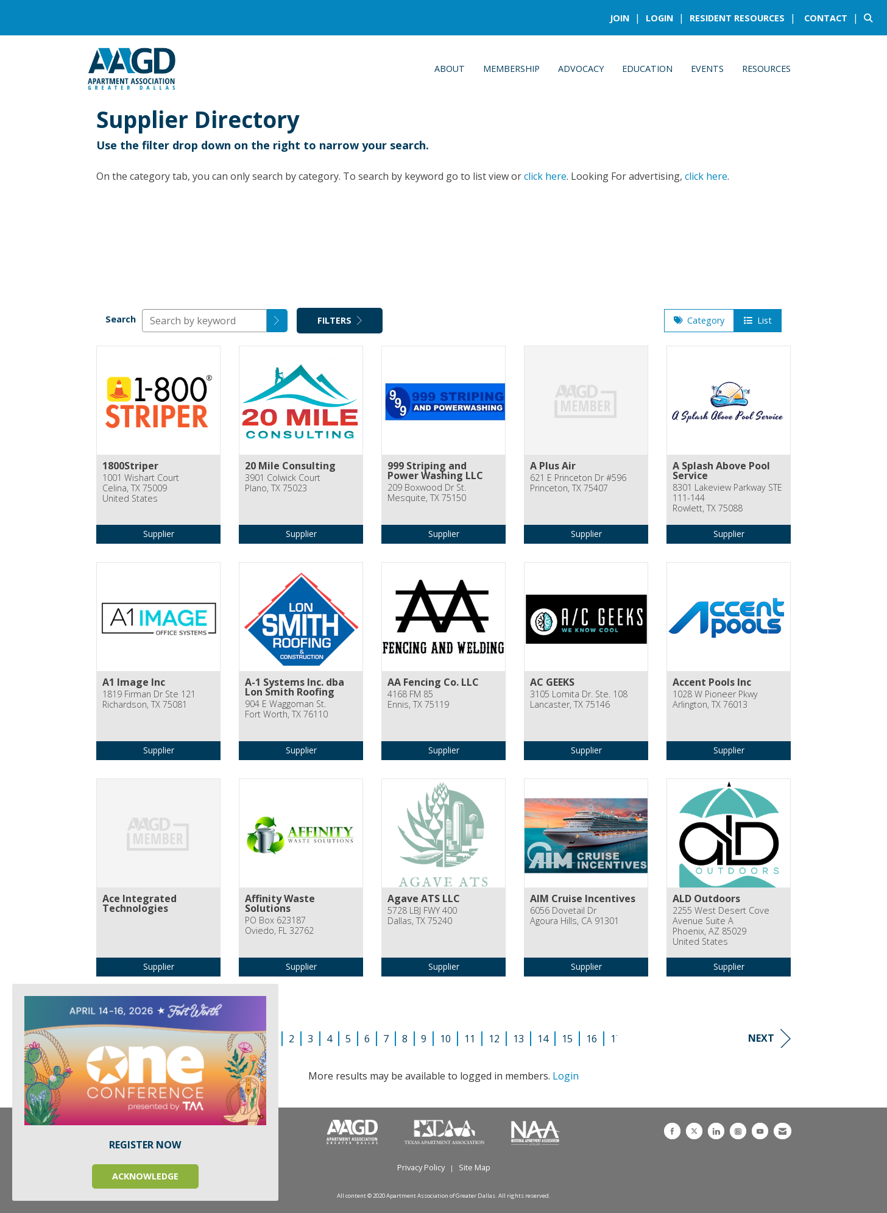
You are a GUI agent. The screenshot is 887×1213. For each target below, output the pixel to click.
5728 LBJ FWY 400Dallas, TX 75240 (422, 916)
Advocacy (581, 68)
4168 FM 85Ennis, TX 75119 (418, 699)
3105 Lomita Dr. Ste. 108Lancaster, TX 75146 (578, 699)
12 (494, 1038)
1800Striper (130, 466)
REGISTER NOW (145, 1144)
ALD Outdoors (706, 898)
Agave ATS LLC (423, 898)
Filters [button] (339, 320)
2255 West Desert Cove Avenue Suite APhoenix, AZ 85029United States (721, 926)
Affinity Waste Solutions (280, 903)
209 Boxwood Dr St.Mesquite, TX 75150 (426, 492)
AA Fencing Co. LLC (433, 682)
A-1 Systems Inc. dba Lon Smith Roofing (294, 687)
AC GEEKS (552, 682)
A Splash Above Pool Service (721, 470)
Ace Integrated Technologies (139, 903)
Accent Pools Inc (712, 682)
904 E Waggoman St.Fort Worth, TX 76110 (286, 709)
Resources (766, 68)
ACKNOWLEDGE (145, 1176)
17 (615, 1038)
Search (120, 319)
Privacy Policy (421, 1167)
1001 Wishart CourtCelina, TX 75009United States (140, 488)
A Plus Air (553, 466)
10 (445, 1038)
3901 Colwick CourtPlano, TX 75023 (282, 483)
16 (591, 1038)
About (449, 68)
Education (647, 68)
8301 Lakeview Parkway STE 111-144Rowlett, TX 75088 (727, 498)
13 (518, 1038)
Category (699, 320)
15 (567, 1038)
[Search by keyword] (204, 320)
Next (769, 1038)
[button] (277, 320)
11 (469, 1038)
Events (707, 68)
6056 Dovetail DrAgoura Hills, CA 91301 (574, 916)
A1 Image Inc (133, 682)
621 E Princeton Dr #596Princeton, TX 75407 (578, 483)
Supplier (158, 533)
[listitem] (626, 17)
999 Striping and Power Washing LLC (435, 470)
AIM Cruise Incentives (582, 898)
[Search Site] (871, 17)
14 (542, 1038)
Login (566, 1076)
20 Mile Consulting (290, 466)
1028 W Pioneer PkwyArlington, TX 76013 (715, 699)
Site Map (474, 1167)
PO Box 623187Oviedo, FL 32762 (279, 925)
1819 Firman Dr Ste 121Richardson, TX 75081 (149, 699)
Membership (511, 68)
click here (545, 176)
